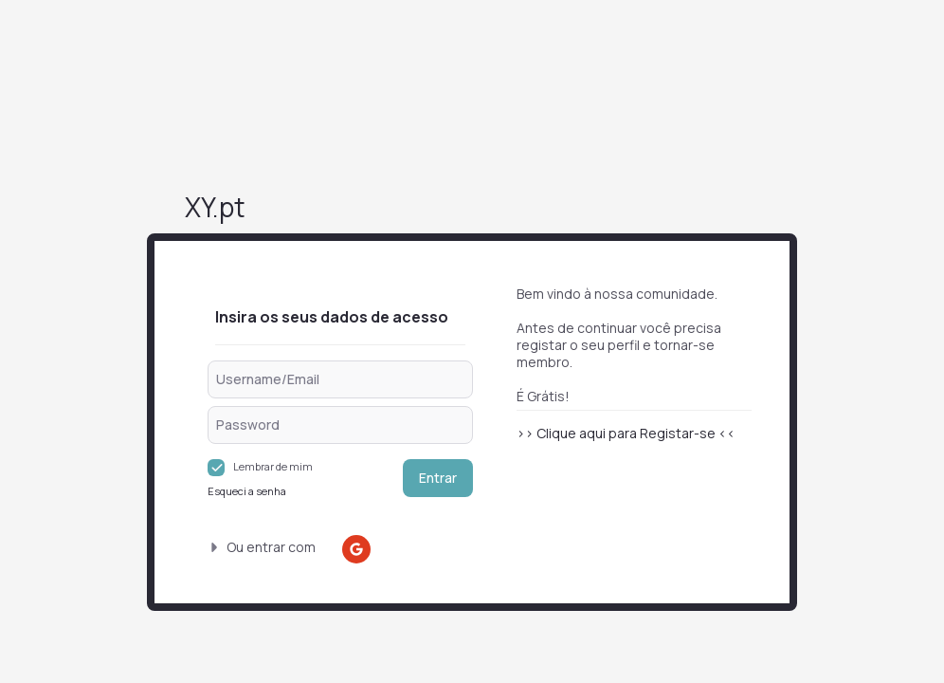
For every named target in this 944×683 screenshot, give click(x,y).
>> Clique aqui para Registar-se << (626, 433)
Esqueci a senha (247, 491)
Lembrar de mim (273, 466)
